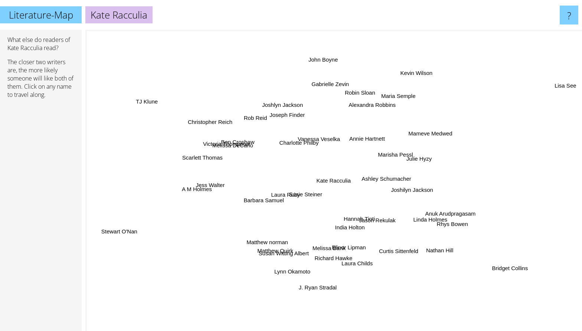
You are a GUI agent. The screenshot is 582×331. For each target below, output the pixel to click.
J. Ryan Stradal (318, 287)
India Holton (351, 226)
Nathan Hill (440, 246)
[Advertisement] (41, 217)
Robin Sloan (357, 84)
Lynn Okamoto (296, 270)
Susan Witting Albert (284, 247)
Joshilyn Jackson (408, 190)
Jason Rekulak (382, 223)
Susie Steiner (310, 196)
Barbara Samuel (268, 198)
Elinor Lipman (346, 242)
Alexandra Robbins (375, 101)
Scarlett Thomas (206, 157)
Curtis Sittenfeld (405, 259)
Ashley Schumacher (381, 178)
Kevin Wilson (411, 78)
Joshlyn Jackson (287, 105)
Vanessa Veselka (320, 141)
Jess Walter (214, 183)
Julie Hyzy (413, 157)
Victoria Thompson (231, 143)
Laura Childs (354, 257)
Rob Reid (260, 120)
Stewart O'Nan (122, 231)
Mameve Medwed (437, 131)
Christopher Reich (219, 122)
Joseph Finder (294, 118)
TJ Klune (155, 104)
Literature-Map (41, 15)
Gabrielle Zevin (330, 87)
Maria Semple (392, 93)
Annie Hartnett (363, 144)
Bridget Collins (503, 266)
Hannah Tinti (357, 215)
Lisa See (556, 89)
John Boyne (324, 69)
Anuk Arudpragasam (441, 213)
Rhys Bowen (445, 219)
